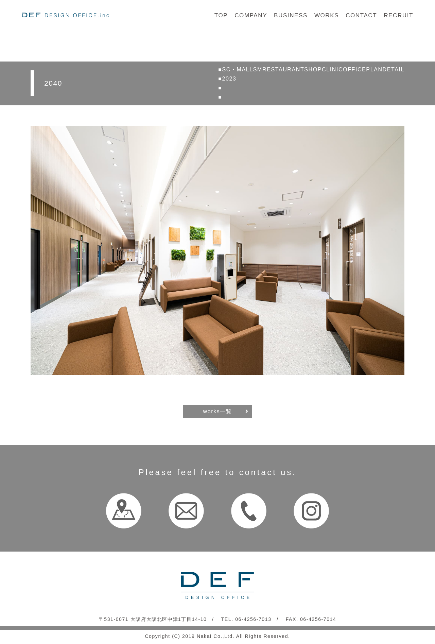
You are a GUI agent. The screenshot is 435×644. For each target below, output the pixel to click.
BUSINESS (291, 15)
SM (257, 69)
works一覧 (217, 411)
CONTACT (361, 15)
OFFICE (354, 69)
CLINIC (332, 69)
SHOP (313, 69)
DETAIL (393, 69)
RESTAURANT (283, 69)
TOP (221, 15)
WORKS (326, 15)
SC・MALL (237, 69)
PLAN (374, 69)
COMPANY (250, 15)
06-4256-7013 (253, 619)
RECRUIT (398, 15)
